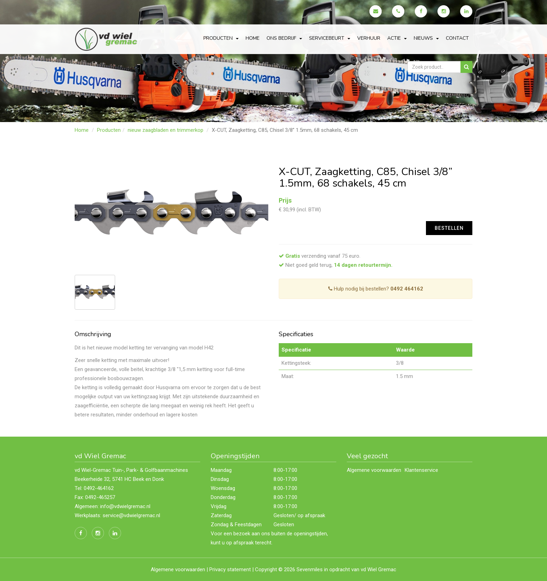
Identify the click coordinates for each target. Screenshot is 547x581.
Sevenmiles (310, 569)
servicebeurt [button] (329, 38)
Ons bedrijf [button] (284, 38)
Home (253, 38)
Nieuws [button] (426, 38)
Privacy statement (230, 569)
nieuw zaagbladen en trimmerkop (165, 130)
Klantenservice (421, 470)
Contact (457, 38)
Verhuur (368, 38)
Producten (109, 130)
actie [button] (397, 38)
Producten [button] (221, 38)
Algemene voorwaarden (374, 470)
